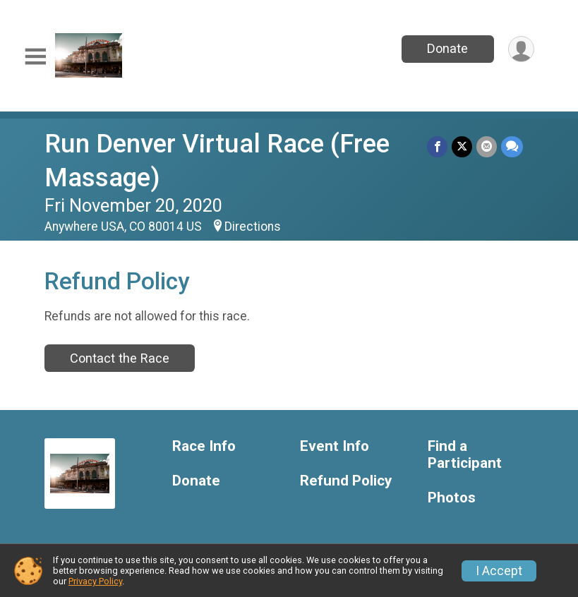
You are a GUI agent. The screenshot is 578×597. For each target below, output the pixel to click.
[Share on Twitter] (462, 146)
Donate (447, 48)
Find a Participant (465, 454)
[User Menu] (521, 49)
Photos (452, 498)
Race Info (204, 446)
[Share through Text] (512, 146)
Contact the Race (119, 358)
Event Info (334, 446)
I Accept (499, 571)
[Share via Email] (486, 146)
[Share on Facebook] (437, 146)
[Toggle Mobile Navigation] (35, 56)
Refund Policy (346, 481)
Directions (252, 226)
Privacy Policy (95, 581)
